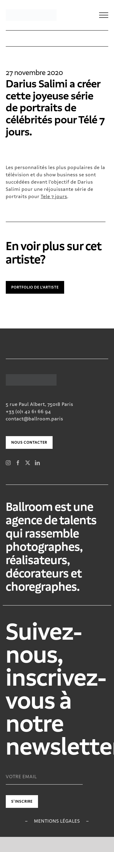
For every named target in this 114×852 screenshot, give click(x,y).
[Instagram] (8, 462)
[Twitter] (27, 462)
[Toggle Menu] (103, 15)
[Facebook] (18, 462)
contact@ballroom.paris (34, 419)
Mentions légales (57, 821)
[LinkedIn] (37, 462)
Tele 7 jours (54, 196)
